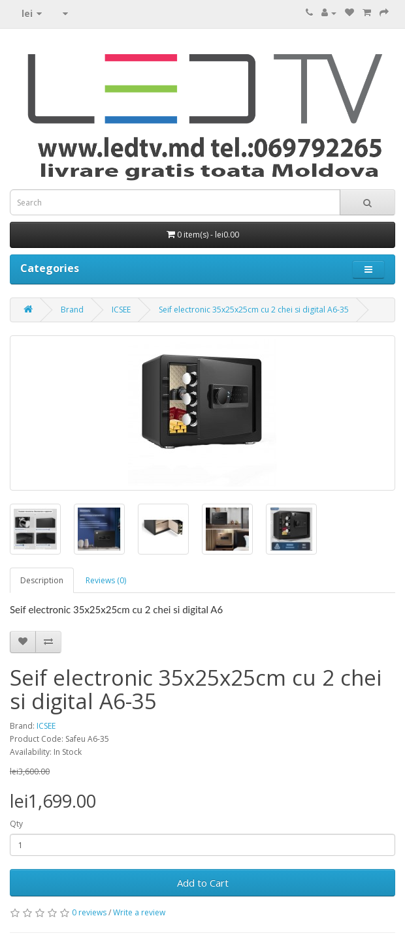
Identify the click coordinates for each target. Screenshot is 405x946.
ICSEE (121, 309)
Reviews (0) (106, 580)
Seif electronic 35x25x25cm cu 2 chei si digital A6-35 (254, 309)
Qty (16, 823)
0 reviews (89, 912)
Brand (72, 309)
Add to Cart (203, 882)
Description (41, 580)
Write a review (139, 912)
